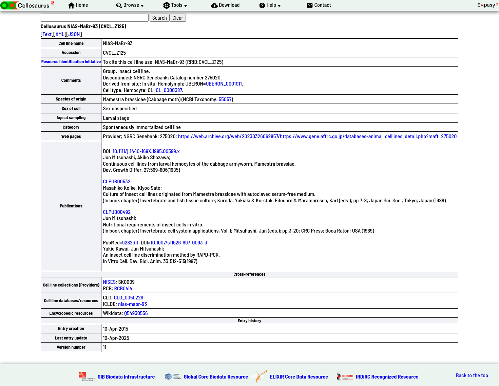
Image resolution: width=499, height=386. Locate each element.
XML (60, 34)
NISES (109, 281)
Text (47, 34)
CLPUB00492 (117, 211)
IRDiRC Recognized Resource (387, 376)
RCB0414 (123, 288)
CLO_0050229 (128, 297)
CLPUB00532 (116, 181)
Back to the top (472, 375)
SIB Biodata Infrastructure (126, 376)
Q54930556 (136, 313)
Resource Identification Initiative (71, 61)
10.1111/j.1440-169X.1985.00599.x (146, 151)
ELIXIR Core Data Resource (299, 376)
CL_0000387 (169, 90)
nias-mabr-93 (132, 303)
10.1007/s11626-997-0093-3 (179, 242)
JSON (74, 34)
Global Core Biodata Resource (216, 376)
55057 (225, 99)
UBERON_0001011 (224, 83)
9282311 (130, 242)
